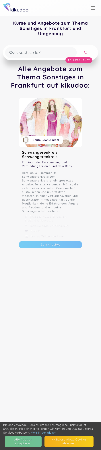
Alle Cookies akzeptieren (23, 441)
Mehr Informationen (43, 432)
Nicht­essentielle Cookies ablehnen (69, 441)
